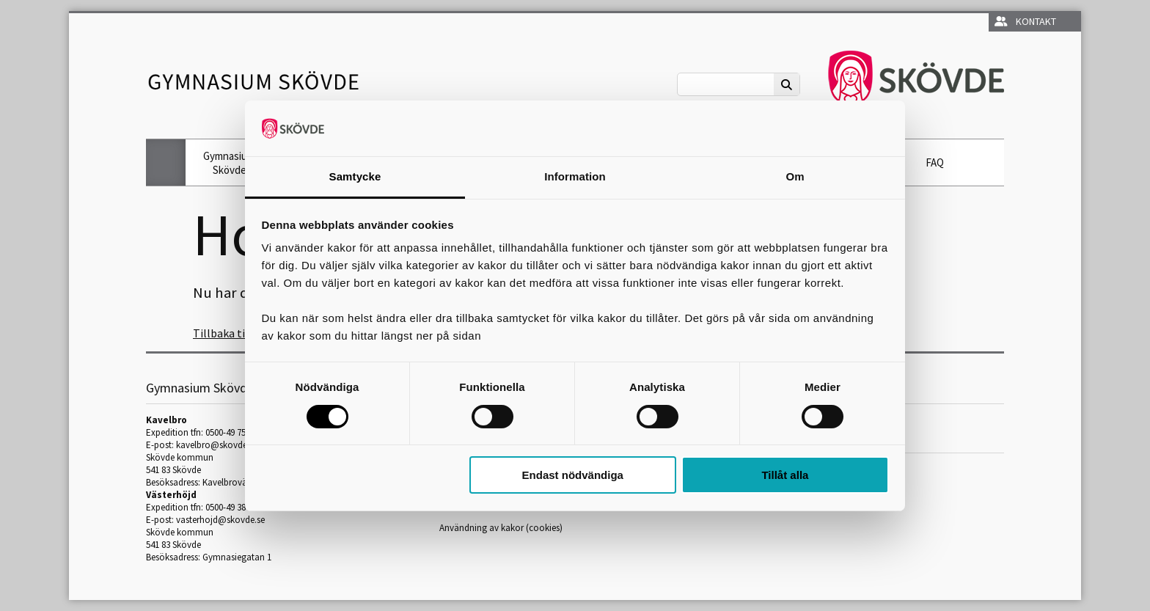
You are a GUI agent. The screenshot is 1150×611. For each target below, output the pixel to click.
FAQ (935, 162)
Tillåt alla (784, 475)
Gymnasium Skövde (229, 163)
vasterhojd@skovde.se (220, 519)
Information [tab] (575, 176)
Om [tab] (794, 176)
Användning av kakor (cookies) (501, 528)
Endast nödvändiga (572, 475)
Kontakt (1025, 21)
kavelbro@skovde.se (216, 445)
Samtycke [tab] (355, 176)
